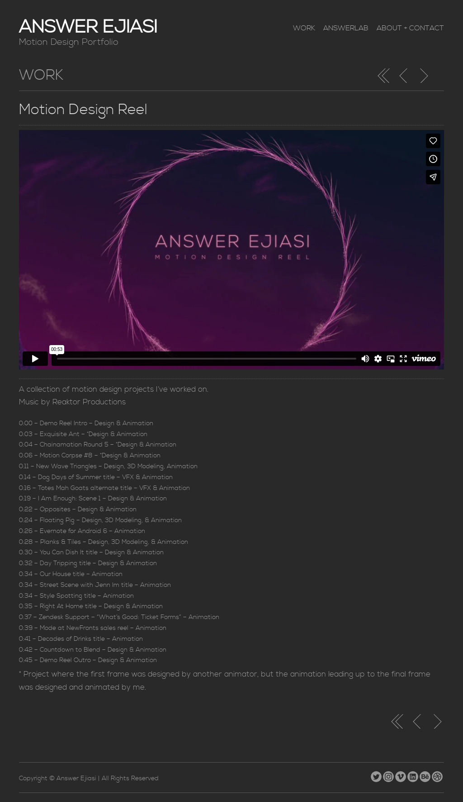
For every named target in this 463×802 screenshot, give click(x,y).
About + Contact (410, 28)
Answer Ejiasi (88, 27)
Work (304, 28)
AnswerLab (346, 28)
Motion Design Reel (83, 110)
